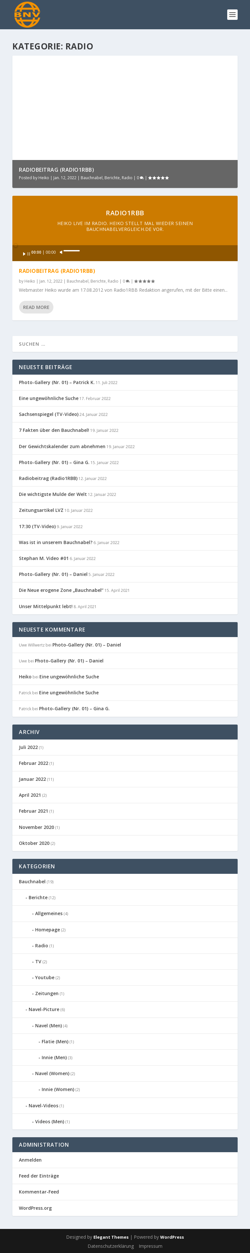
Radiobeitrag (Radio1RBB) (56, 169)
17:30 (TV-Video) (37, 526)
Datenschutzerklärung (111, 1246)
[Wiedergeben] (26, 254)
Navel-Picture (44, 1009)
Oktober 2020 (34, 843)
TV (38, 961)
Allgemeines (48, 913)
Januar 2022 (32, 779)
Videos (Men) (49, 1121)
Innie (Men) (54, 1057)
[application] (124, 253)
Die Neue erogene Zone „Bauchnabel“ (61, 590)
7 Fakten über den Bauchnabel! (54, 430)
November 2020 (36, 827)
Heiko (43, 177)
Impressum (150, 1246)
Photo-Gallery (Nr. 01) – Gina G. (54, 462)
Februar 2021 (33, 811)
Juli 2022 (28, 747)
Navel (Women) (52, 1073)
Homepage (47, 929)
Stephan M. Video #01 (44, 558)
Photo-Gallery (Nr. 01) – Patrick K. (57, 382)
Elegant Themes (111, 1237)
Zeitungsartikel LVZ (41, 510)
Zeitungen (47, 993)
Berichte (112, 177)
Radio (127, 177)
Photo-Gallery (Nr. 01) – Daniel (53, 574)
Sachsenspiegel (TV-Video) (48, 414)
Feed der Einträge (39, 1176)
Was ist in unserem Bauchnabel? (55, 542)
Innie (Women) (58, 1089)
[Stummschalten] (61, 252)
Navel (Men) (48, 1025)
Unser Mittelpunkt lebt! (46, 606)
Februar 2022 (33, 763)
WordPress (172, 1237)
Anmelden (30, 1160)
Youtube (44, 977)
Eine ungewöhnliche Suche (48, 398)
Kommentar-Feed (39, 1192)
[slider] (128, 244)
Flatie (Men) (55, 1041)
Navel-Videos (43, 1105)
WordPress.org (35, 1208)
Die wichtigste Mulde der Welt (53, 494)
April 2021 (30, 795)
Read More (36, 307)
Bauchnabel (92, 177)
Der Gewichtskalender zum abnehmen (62, 446)
